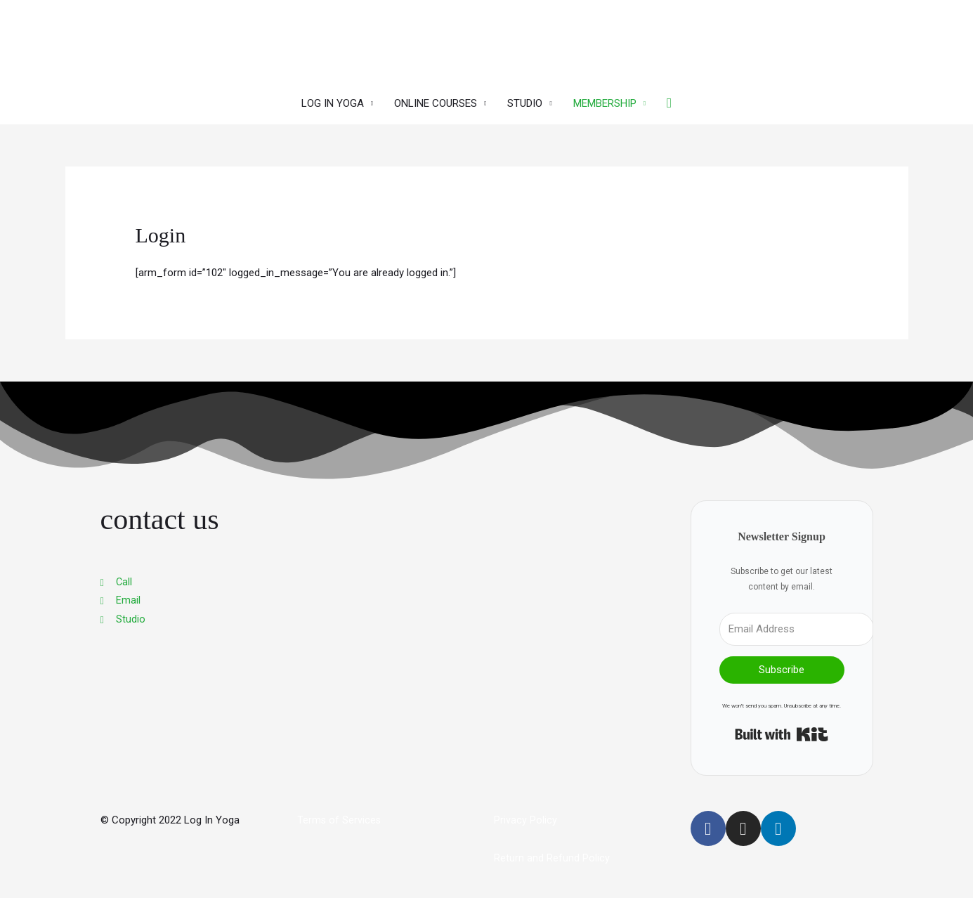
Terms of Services (339, 817)
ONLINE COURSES (435, 99)
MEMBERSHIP (604, 99)
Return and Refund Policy (552, 855)
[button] (669, 100)
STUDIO (524, 99)
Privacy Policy (525, 817)
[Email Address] (796, 625)
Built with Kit (781, 731)
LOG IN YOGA (332, 99)
